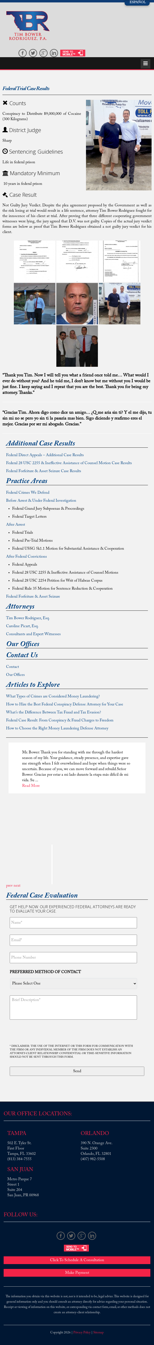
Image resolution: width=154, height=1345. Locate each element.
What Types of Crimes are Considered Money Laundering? (53, 696)
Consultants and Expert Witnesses (33, 634)
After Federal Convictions (26, 557)
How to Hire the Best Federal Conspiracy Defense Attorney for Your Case (64, 704)
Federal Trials (22, 533)
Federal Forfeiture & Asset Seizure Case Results (43, 471)
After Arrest (15, 525)
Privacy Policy (82, 1332)
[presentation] (47, 1032)
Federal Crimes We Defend (27, 493)
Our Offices (15, 675)
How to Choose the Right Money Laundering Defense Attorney (57, 728)
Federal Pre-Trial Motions (32, 541)
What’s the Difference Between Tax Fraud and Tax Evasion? (53, 712)
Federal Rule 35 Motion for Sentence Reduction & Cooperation (62, 589)
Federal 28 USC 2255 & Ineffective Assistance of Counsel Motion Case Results (69, 463)
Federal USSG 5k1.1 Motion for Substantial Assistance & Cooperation (68, 549)
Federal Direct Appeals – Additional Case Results (45, 455)
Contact (12, 667)
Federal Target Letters (29, 517)
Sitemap (98, 1332)
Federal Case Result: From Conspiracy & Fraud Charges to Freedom (59, 720)
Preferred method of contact (45, 972)
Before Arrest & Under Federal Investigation (41, 501)
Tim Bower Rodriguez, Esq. (28, 618)
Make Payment (77, 1273)
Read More (31, 786)
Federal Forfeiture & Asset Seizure (33, 597)
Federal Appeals (24, 565)
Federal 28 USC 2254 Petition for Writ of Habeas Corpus (57, 581)
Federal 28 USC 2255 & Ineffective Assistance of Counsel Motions (65, 573)
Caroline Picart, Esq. (22, 626)
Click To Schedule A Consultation (77, 1260)
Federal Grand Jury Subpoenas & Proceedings (48, 509)
